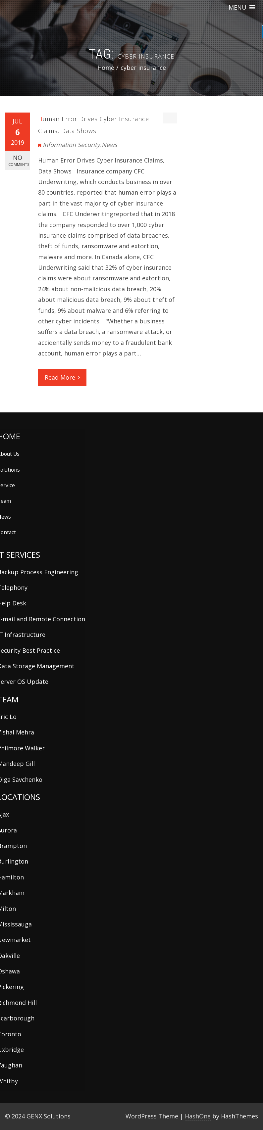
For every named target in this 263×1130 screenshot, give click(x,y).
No (18, 160)
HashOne (198, 1116)
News (109, 145)
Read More (62, 377)
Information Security (71, 145)
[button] (237, 7)
